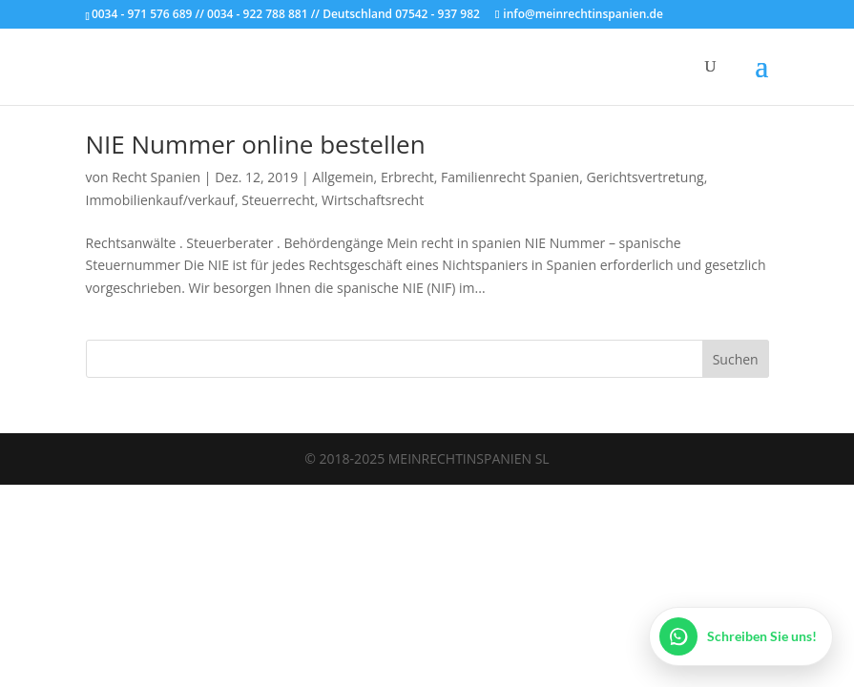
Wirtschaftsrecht (373, 200)
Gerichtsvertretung (644, 177)
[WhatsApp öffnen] (741, 636)
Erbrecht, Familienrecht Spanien (480, 177)
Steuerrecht (278, 200)
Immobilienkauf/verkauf (160, 200)
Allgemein (342, 177)
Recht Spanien (156, 177)
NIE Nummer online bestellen (256, 144)
